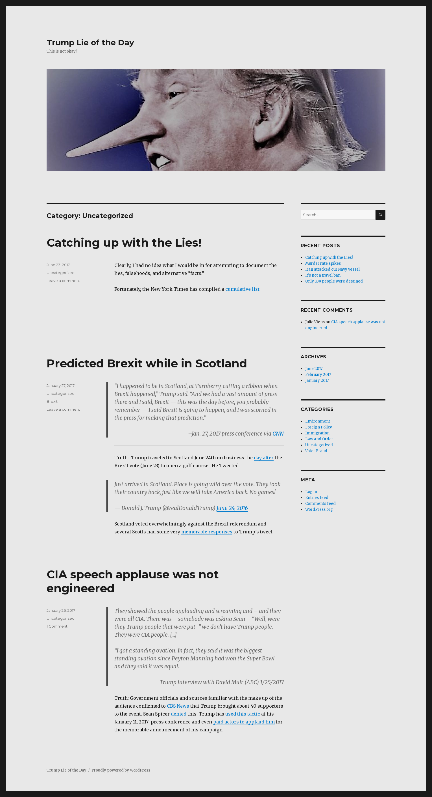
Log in (311, 491)
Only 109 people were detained (334, 281)
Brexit (52, 401)
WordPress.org (319, 509)
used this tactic (242, 714)
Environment (317, 421)
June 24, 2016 (232, 508)
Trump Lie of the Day (90, 42)
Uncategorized (61, 272)
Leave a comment (63, 280)
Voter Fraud (316, 451)
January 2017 (317, 380)
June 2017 (313, 368)
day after (264, 457)
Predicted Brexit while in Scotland (147, 363)
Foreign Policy (318, 427)
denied (178, 714)
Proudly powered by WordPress (120, 770)
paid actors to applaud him (244, 722)
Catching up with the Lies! (124, 242)
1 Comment (57, 626)
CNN (278, 433)
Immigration (317, 433)
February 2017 (318, 374)
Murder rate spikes (323, 263)
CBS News (178, 706)
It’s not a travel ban (323, 275)
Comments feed (320, 503)
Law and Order (319, 439)
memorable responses (206, 532)
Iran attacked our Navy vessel (332, 269)
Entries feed (316, 497)
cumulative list (242, 289)
